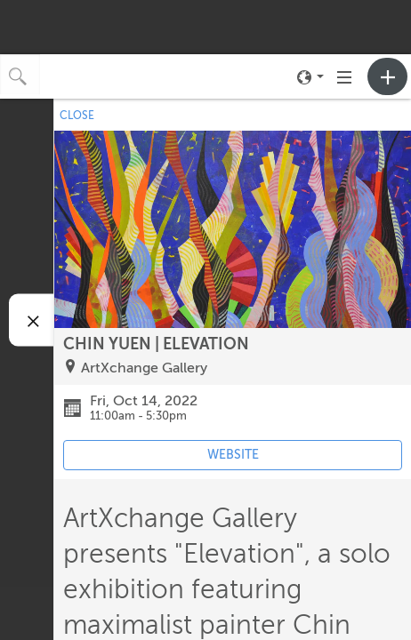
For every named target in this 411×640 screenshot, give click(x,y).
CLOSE (77, 115)
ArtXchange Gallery (144, 368)
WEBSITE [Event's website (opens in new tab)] (233, 454)
